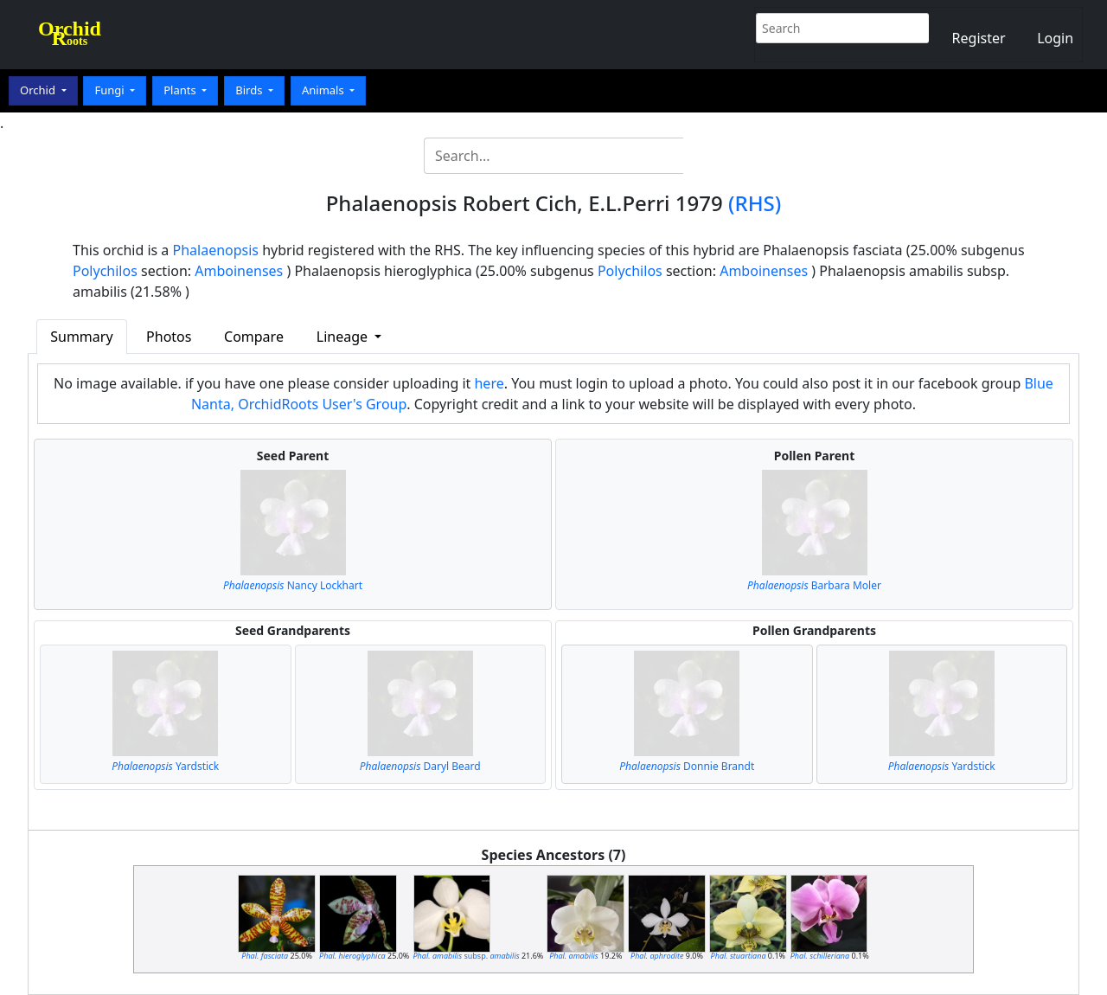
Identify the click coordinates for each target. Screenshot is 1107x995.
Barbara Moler (814, 585)
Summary (81, 336)
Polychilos (105, 270)
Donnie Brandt (686, 766)
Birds (250, 90)
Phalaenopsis (216, 250)
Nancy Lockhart (292, 585)
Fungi (110, 90)
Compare (254, 336)
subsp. (466, 955)
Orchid (39, 90)
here (488, 383)
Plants (181, 90)
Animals (324, 90)
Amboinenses (239, 270)
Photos (168, 336)
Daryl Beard (420, 766)
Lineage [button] (344, 336)
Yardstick (165, 766)
